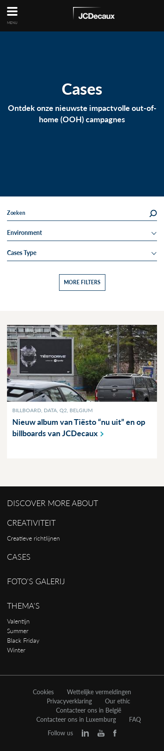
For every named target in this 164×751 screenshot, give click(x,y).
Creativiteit (31, 522)
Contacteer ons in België (88, 710)
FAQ (135, 719)
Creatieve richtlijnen (33, 538)
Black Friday (23, 640)
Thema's (23, 605)
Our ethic (117, 701)
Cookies (43, 692)
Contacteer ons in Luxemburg (76, 719)
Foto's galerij (36, 581)
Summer (17, 630)
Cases (19, 557)
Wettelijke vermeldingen (99, 692)
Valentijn (18, 621)
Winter (16, 650)
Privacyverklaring (69, 701)
